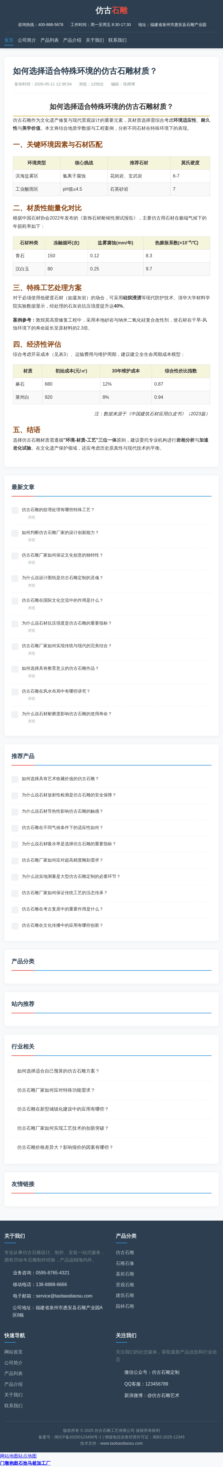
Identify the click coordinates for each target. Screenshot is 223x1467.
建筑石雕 (125, 1295)
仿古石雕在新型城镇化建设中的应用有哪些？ (63, 1109)
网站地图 (9, 1456)
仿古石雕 (125, 1252)
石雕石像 (125, 1263)
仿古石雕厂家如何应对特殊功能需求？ (56, 1090)
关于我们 (95, 40)
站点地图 (27, 1456)
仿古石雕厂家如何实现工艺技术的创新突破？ (63, 1128)
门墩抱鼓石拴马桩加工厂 (25, 1463)
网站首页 (13, 1352)
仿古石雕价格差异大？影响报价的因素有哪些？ (65, 1147)
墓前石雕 (125, 1273)
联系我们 (117, 40)
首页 (8, 40)
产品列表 (49, 40)
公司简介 (27, 40)
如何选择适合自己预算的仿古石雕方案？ (58, 1071)
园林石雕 (125, 1306)
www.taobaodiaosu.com (121, 1443)
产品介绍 (72, 40)
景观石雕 (125, 1284)
